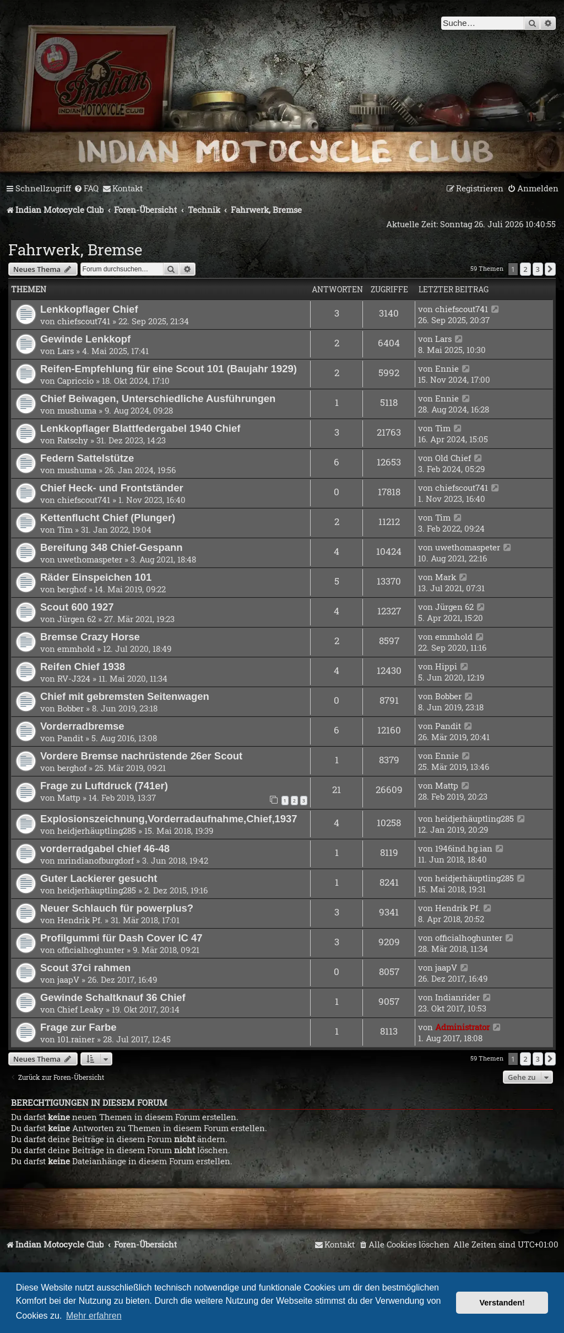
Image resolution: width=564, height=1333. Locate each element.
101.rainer (76, 1039)
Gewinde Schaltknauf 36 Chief (113, 997)
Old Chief (453, 457)
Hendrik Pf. (79, 919)
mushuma (76, 410)
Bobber (70, 708)
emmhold (76, 648)
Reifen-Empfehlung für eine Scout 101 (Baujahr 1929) (168, 368)
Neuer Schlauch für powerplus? (116, 908)
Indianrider (457, 997)
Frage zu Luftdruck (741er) (104, 785)
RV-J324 (73, 678)
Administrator (462, 1026)
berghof (71, 589)
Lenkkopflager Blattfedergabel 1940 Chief (140, 428)
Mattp (68, 797)
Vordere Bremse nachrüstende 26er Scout (141, 756)
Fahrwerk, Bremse (75, 249)
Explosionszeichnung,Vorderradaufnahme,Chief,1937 (168, 819)
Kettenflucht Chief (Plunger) (107, 517)
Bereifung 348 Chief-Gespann (111, 547)
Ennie (447, 368)
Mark (445, 576)
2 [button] (525, 269)
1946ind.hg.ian (463, 848)
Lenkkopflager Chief (89, 309)
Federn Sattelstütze (87, 458)
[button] (550, 269)
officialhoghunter (90, 949)
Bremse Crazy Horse (90, 637)
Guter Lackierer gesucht (98, 878)
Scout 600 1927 (76, 607)
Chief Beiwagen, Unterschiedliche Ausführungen (157, 398)
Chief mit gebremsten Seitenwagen (124, 696)
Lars (65, 350)
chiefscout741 (83, 320)
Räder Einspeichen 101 (95, 577)
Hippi (446, 666)
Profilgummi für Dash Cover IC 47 (121, 938)
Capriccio (75, 380)
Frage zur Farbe (78, 1027)
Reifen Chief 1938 (82, 666)
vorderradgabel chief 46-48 (105, 848)
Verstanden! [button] (502, 1302)
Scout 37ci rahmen (85, 967)
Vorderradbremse (82, 726)
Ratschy (72, 440)
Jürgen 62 (76, 618)
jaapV (68, 979)
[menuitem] (86, 188)
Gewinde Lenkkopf (85, 339)
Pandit (70, 737)
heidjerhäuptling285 (96, 830)
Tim (443, 427)
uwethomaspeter (89, 559)
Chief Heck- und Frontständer (111, 488)
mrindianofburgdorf (95, 860)
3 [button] (538, 269)
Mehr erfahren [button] (94, 1315)
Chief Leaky (80, 1009)
